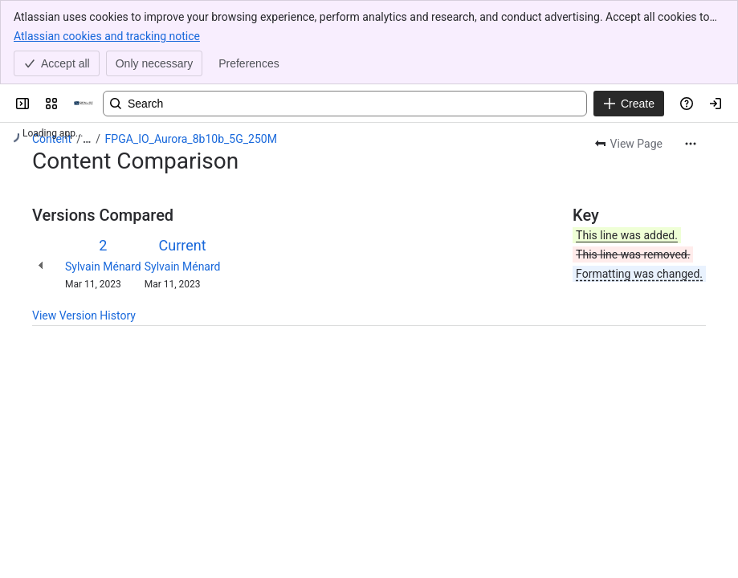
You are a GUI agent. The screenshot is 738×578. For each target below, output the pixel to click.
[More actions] (690, 144)
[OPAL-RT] (83, 103)
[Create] (628, 103)
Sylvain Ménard (103, 266)
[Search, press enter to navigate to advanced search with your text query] (345, 103)
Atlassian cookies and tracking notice (107, 35)
